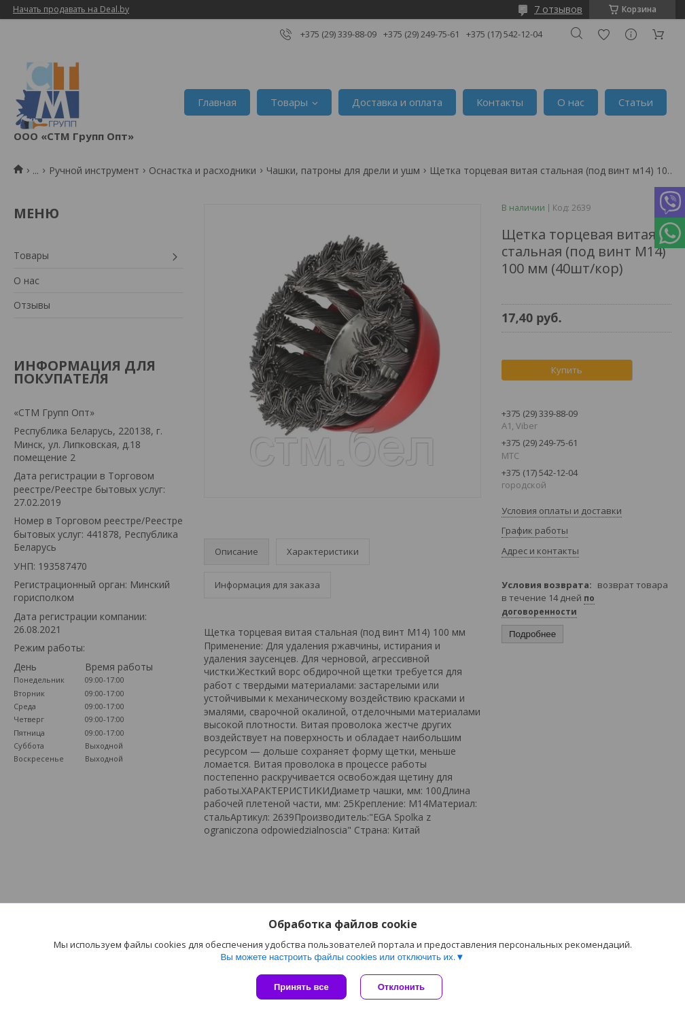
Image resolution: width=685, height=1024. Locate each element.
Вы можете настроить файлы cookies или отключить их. (337, 957)
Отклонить (401, 987)
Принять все (301, 987)
